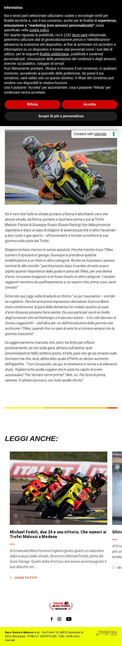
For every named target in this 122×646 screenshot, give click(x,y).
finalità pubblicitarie (54, 54)
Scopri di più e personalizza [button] (61, 116)
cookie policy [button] (39, 30)
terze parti (79, 35)
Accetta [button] (89, 104)
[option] (58, 515)
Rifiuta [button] (32, 104)
